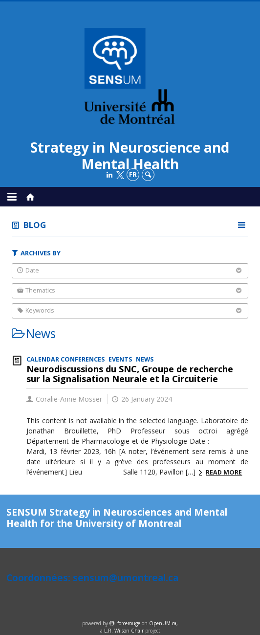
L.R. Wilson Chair (124, 630)
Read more (224, 472)
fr (133, 174)
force (128, 623)
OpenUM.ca (162, 623)
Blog (34, 224)
